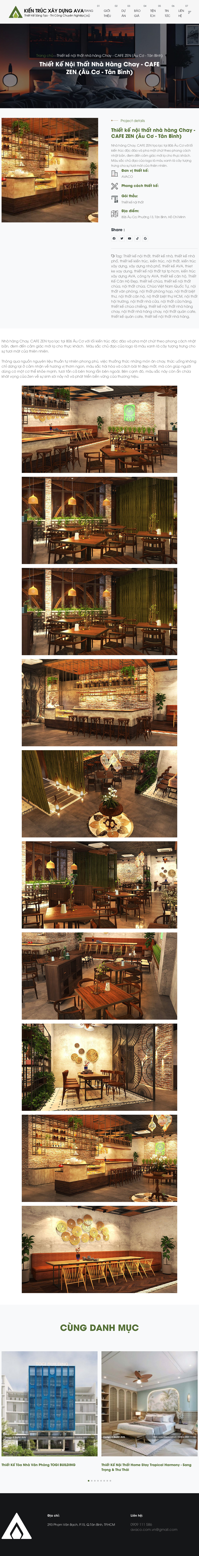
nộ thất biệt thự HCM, (165, 296)
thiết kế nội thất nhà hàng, (167, 316)
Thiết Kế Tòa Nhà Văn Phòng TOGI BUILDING (39, 1464)
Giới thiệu (107, 13)
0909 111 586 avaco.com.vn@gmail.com (154, 1527)
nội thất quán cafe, (179, 311)
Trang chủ (88, 13)
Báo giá (137, 13)
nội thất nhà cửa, (145, 301)
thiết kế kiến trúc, (135, 260)
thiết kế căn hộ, (174, 275)
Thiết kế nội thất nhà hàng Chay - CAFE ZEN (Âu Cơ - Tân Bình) (110, 55)
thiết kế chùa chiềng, (130, 306)
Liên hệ (181, 13)
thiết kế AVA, (173, 265)
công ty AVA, (149, 275)
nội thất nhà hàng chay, (142, 311)
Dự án (123, 13)
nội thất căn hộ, (133, 296)
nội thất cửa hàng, (176, 301)
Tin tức (167, 13)
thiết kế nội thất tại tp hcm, (157, 270)
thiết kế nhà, (163, 255)
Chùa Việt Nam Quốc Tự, (169, 285)
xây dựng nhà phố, (145, 265)
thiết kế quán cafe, (128, 316)
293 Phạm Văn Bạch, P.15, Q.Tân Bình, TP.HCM (81, 1524)
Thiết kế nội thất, (137, 255)
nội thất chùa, (134, 285)
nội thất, (174, 260)
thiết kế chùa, (152, 280)
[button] (88, 1481)
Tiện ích (153, 13)
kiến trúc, (158, 260)
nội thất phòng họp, (157, 291)
